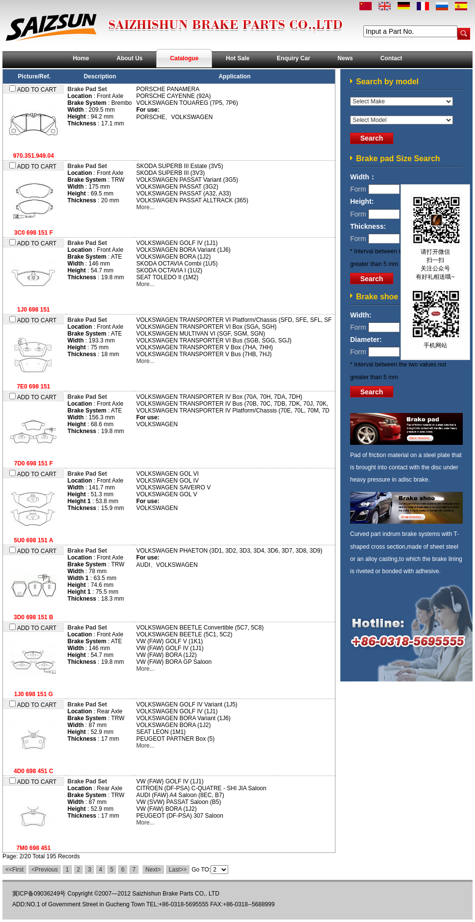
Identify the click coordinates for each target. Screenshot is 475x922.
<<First (14, 869)
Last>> (178, 869)
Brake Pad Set (87, 89)
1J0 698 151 (33, 309)
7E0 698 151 (33, 386)
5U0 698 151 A (33, 540)
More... (145, 207)
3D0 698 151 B (33, 617)
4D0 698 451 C (33, 771)
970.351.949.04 (33, 155)
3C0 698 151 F (33, 232)
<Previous (44, 869)
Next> (153, 869)
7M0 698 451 (33, 848)
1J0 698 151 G (33, 694)
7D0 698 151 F (33, 463)
